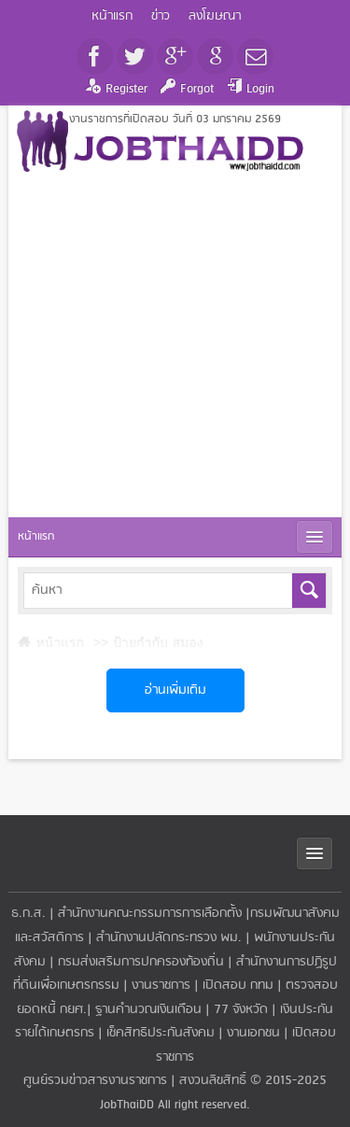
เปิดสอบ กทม (238, 985)
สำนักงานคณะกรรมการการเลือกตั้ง (150, 913)
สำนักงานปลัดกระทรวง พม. (169, 938)
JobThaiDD (127, 1105)
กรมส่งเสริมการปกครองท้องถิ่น (141, 962)
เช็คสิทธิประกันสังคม (160, 1033)
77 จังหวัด (241, 1010)
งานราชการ (161, 985)
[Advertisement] (175, 347)
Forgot (197, 89)
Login (260, 89)
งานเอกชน (253, 1033)
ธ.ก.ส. (28, 913)
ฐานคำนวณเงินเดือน (148, 1010)
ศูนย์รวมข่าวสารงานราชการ (97, 1081)
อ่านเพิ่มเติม (175, 690)
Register (126, 89)
